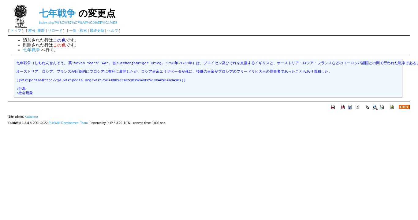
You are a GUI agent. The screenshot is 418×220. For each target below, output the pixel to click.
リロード (55, 30)
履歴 (41, 30)
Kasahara (31, 116)
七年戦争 (57, 13)
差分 (31, 30)
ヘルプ (112, 30)
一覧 (73, 30)
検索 (83, 30)
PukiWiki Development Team (68, 123)
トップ (15, 30)
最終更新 (97, 30)
